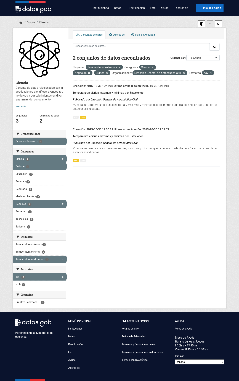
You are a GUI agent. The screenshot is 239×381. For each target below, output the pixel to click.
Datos (71, 336)
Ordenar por (178, 57)
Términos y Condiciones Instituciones (142, 352)
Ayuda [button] (164, 8)
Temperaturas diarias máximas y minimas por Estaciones (108, 92)
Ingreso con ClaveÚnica (135, 360)
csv (83, 117)
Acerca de (116, 34)
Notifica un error (131, 328)
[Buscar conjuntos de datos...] (141, 46)
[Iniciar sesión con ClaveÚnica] (210, 8)
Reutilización (137, 8)
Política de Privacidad (133, 336)
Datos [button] (117, 8)
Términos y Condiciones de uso (139, 344)
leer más (21, 106)
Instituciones (101, 8)
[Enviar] (214, 47)
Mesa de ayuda (183, 328)
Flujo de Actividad (142, 34)
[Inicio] (20, 22)
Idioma (179, 356)
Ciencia (44, 22)
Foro (153, 8)
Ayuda (72, 360)
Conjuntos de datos (89, 34)
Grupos (31, 22)
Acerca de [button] (182, 8)
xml (75, 117)
